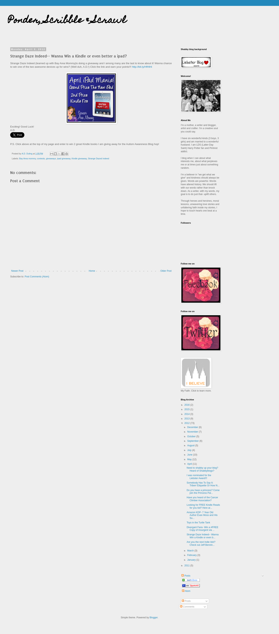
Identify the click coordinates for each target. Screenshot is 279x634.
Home (92, 271)
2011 (187, 565)
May (189, 459)
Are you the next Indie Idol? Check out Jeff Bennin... (201, 543)
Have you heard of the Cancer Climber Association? (202, 499)
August (191, 445)
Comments (187, 606)
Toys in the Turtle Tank (198, 522)
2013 (187, 418)
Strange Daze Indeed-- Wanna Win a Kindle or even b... (202, 536)
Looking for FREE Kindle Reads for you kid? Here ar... (203, 506)
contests (41, 158)
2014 (187, 414)
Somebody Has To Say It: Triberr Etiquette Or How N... (203, 484)
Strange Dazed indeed (98, 158)
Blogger (154, 617)
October (191, 436)
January (191, 559)
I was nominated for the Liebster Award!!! (199, 476)
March (191, 550)
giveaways (51, 158)
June (190, 454)
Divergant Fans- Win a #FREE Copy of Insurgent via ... (202, 528)
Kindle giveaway (79, 158)
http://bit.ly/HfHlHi (142, 66)
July (189, 450)
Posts (185, 575)
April (190, 464)
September (193, 441)
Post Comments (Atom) (37, 276)
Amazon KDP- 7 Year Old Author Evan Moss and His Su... (202, 515)
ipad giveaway (64, 158)
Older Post (166, 271)
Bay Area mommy (27, 158)
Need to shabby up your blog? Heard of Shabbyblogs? (202, 469)
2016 (187, 405)
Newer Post (17, 271)
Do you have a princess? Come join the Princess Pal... (203, 491)
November (193, 431)
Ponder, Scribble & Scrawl (67, 21)
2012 (187, 423)
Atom (186, 590)
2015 (187, 409)
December (193, 427)
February (192, 555)
